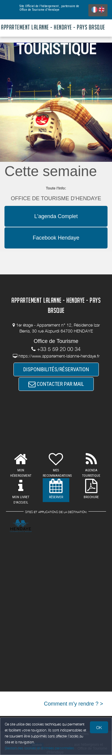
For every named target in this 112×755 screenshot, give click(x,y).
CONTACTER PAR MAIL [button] (56, 384)
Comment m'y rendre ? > (73, 704)
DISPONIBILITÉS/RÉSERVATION (56, 369)
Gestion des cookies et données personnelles (39, 748)
